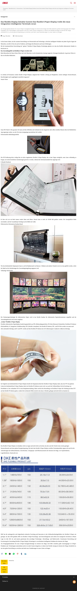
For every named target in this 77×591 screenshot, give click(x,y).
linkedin (25, 554)
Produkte (5, 577)
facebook (2, 554)
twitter (10, 554)
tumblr (21, 554)
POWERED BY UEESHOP (38, 588)
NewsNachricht (12, 8)
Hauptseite (5, 8)
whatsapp (14, 554)
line (6, 554)
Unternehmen (20, 8)
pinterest (17, 554)
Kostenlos (11, 560)
